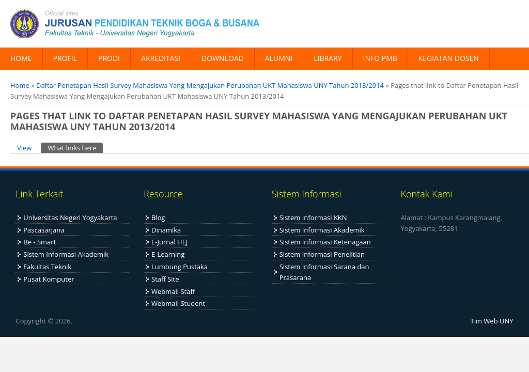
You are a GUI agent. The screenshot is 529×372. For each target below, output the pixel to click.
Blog (158, 217)
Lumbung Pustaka (179, 266)
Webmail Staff (173, 291)
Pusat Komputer (48, 279)
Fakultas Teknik (47, 266)
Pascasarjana (43, 230)
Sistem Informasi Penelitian (322, 254)
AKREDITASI (160, 58)
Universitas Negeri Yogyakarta (70, 217)
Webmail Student (178, 303)
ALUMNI (278, 58)
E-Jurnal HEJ (169, 241)
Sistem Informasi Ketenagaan (325, 241)
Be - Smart (39, 241)
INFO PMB (380, 58)
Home (19, 85)
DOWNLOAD (222, 58)
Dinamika (166, 230)
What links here (75, 147)
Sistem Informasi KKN (313, 217)
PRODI (109, 58)
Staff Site (165, 279)
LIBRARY (327, 58)
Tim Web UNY (492, 321)
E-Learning (167, 254)
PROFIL (65, 58)
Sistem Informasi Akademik (65, 254)
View (24, 147)
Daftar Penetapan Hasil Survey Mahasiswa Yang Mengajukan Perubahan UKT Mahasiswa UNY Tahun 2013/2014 (210, 85)
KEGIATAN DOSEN (448, 58)
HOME (21, 58)
